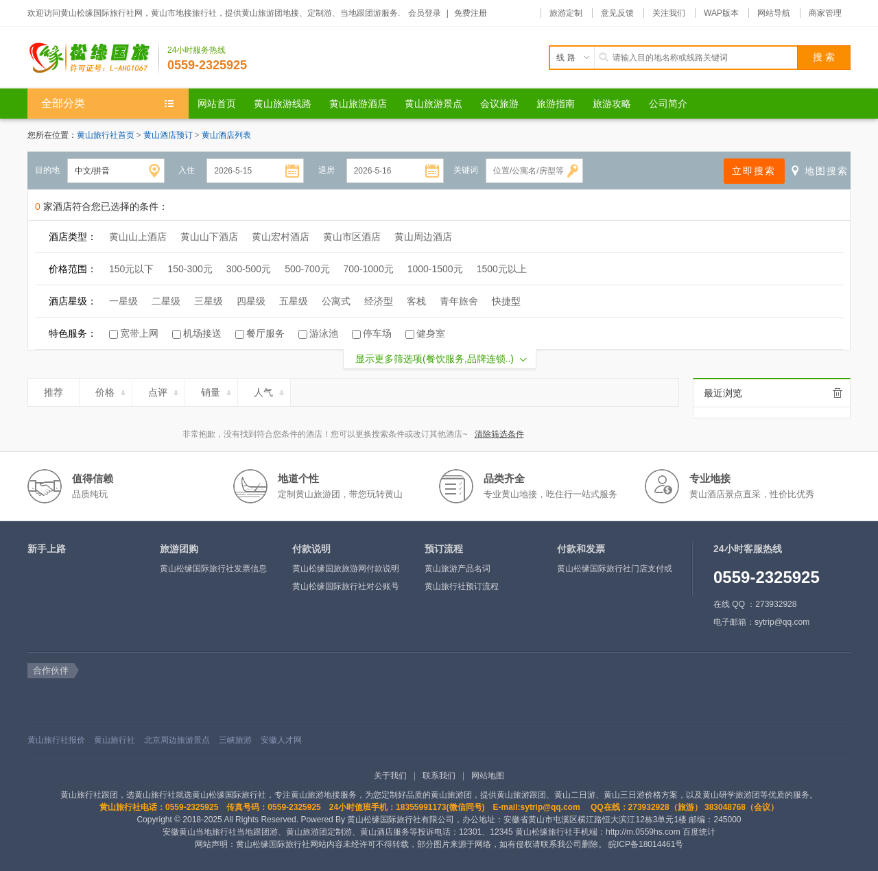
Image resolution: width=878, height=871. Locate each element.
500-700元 (307, 268)
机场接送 (202, 333)
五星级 (293, 301)
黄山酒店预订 (169, 135)
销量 (217, 390)
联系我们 (439, 775)
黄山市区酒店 (352, 236)
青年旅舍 (459, 301)
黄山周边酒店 (423, 236)
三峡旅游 (235, 740)
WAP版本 (721, 13)
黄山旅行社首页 (105, 135)
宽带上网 (139, 333)
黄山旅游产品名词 (457, 568)
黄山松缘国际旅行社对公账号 (345, 586)
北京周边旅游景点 (177, 740)
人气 (270, 390)
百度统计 (699, 832)
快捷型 (506, 301)
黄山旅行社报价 (56, 740)
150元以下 (131, 268)
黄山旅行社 (114, 740)
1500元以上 (502, 268)
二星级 (166, 301)
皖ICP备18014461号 (645, 844)
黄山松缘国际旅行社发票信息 (213, 568)
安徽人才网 (281, 740)
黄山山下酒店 (209, 236)
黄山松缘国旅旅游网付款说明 (345, 568)
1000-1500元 (435, 268)
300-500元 (248, 268)
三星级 (208, 301)
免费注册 (470, 13)
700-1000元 (369, 268)
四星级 (251, 301)
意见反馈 (617, 13)
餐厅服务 (265, 333)
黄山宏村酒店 (280, 236)
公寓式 (336, 301)
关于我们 (390, 775)
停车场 (377, 333)
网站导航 (773, 13)
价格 (111, 390)
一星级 (123, 301)
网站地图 (487, 775)
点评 (164, 390)
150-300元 (189, 268)
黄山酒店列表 (226, 135)
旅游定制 (565, 13)
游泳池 (323, 333)
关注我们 (668, 13)
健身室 (430, 333)
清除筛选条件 (499, 434)
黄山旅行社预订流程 (462, 586)
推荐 (59, 390)
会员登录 (424, 13)
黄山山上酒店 (138, 236)
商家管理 (825, 13)
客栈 (416, 301)
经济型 (378, 301)
